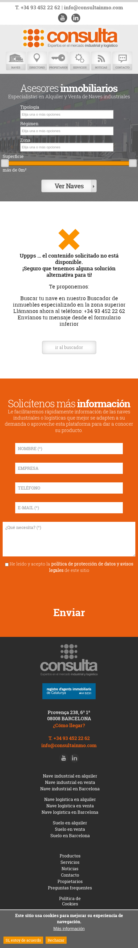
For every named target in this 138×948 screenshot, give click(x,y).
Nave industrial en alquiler (70, 776)
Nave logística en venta (70, 806)
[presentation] (69, 588)
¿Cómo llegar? (69, 725)
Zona (25, 140)
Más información (68, 928)
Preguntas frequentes (70, 888)
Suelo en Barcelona (70, 836)
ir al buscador (69, 347)
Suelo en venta (70, 829)
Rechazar (56, 940)
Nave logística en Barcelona (70, 812)
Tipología (29, 107)
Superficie (13, 156)
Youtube (62, 18)
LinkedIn (75, 18)
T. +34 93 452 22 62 (37, 7)
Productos (70, 856)
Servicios (80, 61)
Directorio (37, 61)
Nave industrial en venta (70, 782)
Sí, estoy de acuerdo (23, 940)
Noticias (101, 61)
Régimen (29, 124)
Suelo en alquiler (70, 823)
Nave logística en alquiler (70, 799)
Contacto (122, 61)
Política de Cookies (70, 901)
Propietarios (58, 61)
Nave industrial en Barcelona (70, 789)
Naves (16, 61)
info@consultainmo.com (93, 7)
